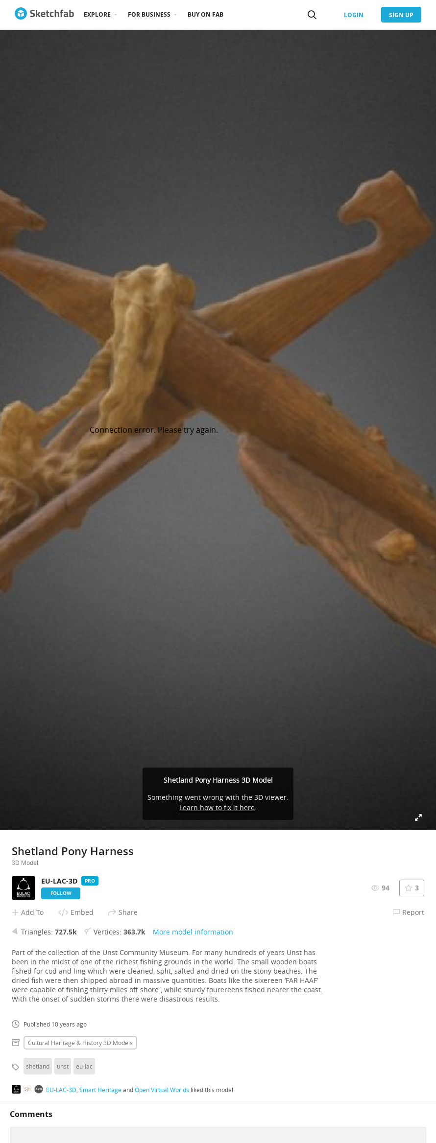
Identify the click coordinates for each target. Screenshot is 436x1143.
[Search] (312, 14)
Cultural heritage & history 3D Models (80, 1043)
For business (149, 14)
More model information (193, 931)
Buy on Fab (205, 14)
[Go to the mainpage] (44, 14)
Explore (97, 14)
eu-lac (84, 1066)
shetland (37, 1066)
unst (63, 1066)
